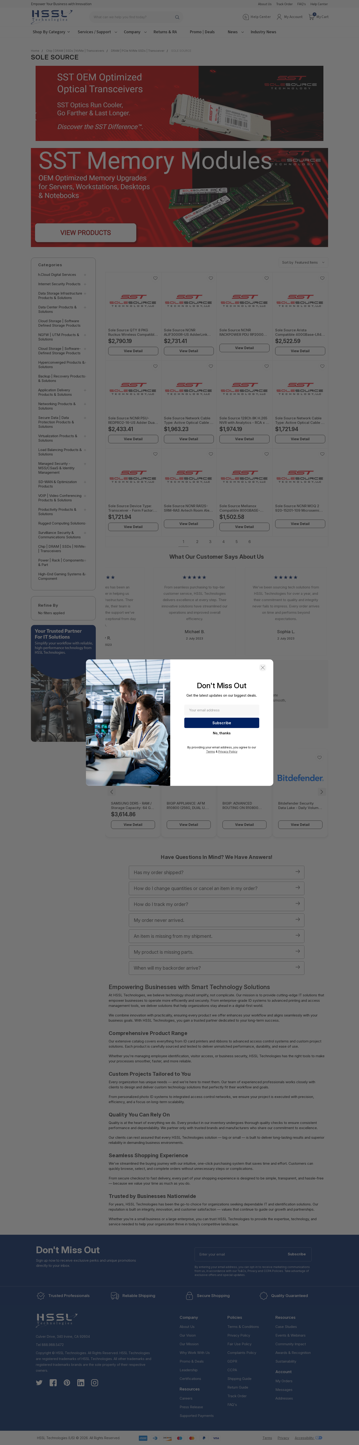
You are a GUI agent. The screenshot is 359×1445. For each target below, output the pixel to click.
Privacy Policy (227, 751)
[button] (262, 667)
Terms (210, 751)
